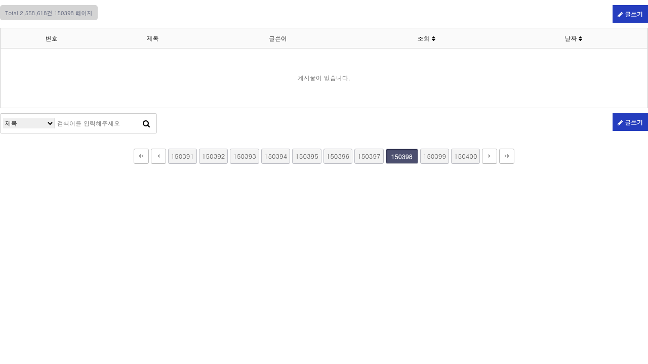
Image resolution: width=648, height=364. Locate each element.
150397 (368, 156)
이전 (158, 156)
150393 (244, 156)
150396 (338, 156)
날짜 (573, 38)
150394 (275, 156)
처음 (141, 156)
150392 (213, 156)
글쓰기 (630, 14)
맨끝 (506, 156)
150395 (306, 156)
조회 (426, 38)
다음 (489, 156)
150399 (434, 156)
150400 (465, 156)
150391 (182, 156)
